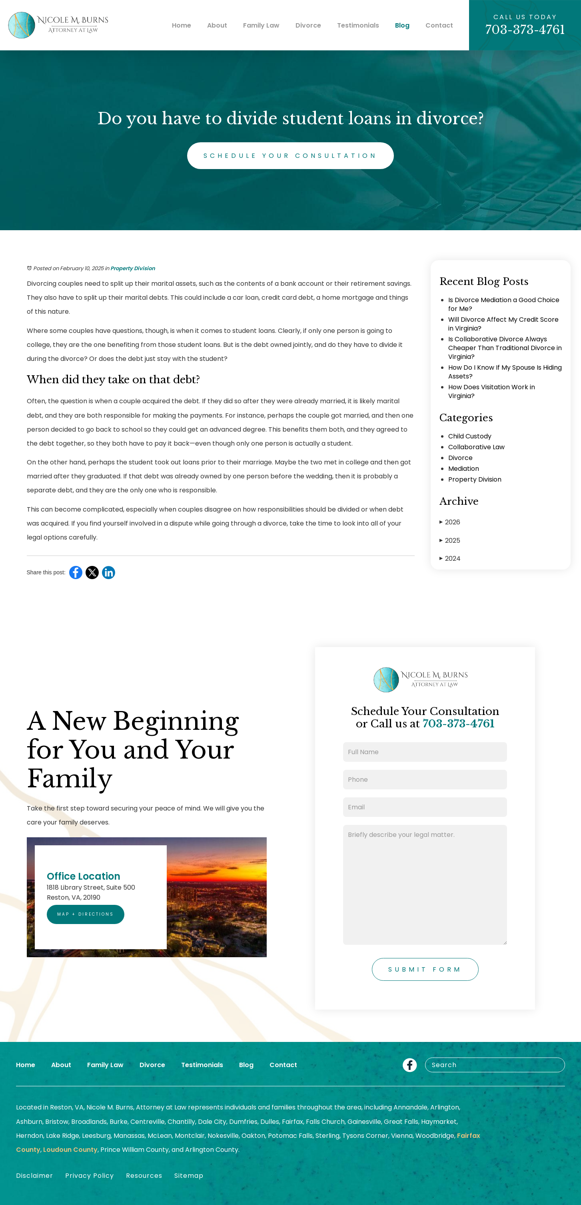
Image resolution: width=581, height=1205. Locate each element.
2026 (449, 522)
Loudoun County (70, 1149)
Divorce (308, 25)
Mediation (463, 468)
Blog (402, 25)
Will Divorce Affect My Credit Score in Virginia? (503, 324)
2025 (449, 540)
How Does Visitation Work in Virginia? (491, 391)
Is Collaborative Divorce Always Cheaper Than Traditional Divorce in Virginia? (505, 348)
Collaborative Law (476, 447)
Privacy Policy (89, 1175)
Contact (439, 25)
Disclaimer (34, 1175)
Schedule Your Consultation (290, 155)
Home (181, 25)
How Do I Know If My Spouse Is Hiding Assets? (505, 372)
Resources (144, 1175)
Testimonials (358, 25)
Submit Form (425, 969)
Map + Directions (85, 914)
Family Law (261, 25)
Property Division (132, 268)
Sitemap (189, 1175)
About (217, 25)
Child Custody (469, 436)
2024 (450, 558)
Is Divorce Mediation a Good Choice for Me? (503, 304)
